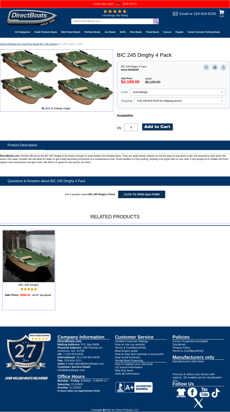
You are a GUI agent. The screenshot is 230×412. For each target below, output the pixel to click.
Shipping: (127, 100)
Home (3, 44)
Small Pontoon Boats (45, 32)
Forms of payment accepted (190, 341)
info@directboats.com (71, 370)
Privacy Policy (181, 347)
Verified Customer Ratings (131, 341)
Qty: (119, 127)
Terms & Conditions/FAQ (130, 347)
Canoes (167, 32)
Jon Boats (110, 32)
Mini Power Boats (70, 32)
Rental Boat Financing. (129, 360)
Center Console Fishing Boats (204, 32)
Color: (125, 92)
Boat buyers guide (126, 350)
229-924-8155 (205, 14)
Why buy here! (124, 370)
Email (184, 14)
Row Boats (136, 32)
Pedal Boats (152, 32)
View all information (127, 373)
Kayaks (180, 32)
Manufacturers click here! (188, 361)
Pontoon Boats (92, 32)
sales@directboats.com (89, 363)
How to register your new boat (134, 364)
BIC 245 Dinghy (48, 44)
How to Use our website (130, 344)
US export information (128, 367)
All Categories (22, 32)
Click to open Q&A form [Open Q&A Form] (142, 194)
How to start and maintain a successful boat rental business (139, 355)
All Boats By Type (16, 44)
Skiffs (123, 32)
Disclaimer (179, 344)
